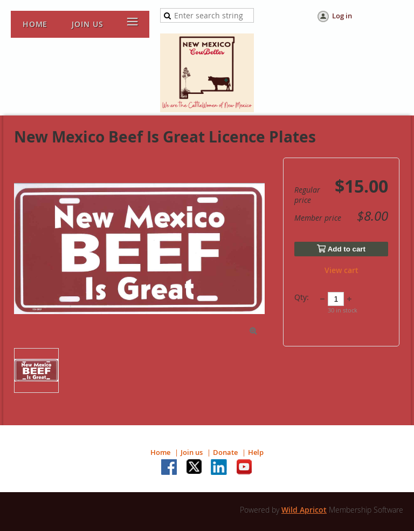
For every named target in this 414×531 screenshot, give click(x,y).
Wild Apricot (304, 510)
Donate (225, 452)
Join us (192, 452)
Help (256, 452)
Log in (342, 16)
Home (160, 452)
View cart (341, 270)
